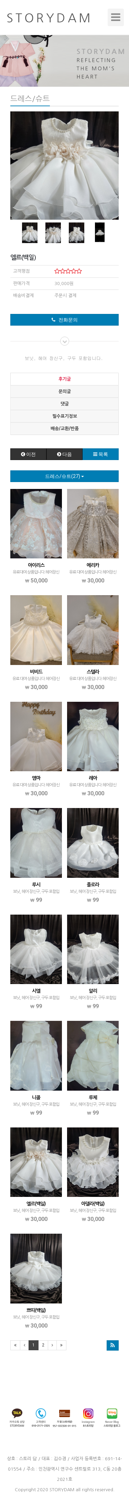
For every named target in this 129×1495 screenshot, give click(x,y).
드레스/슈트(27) (64, 476)
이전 (28, 454)
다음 (64, 454)
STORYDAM (62, 1489)
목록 (100, 454)
